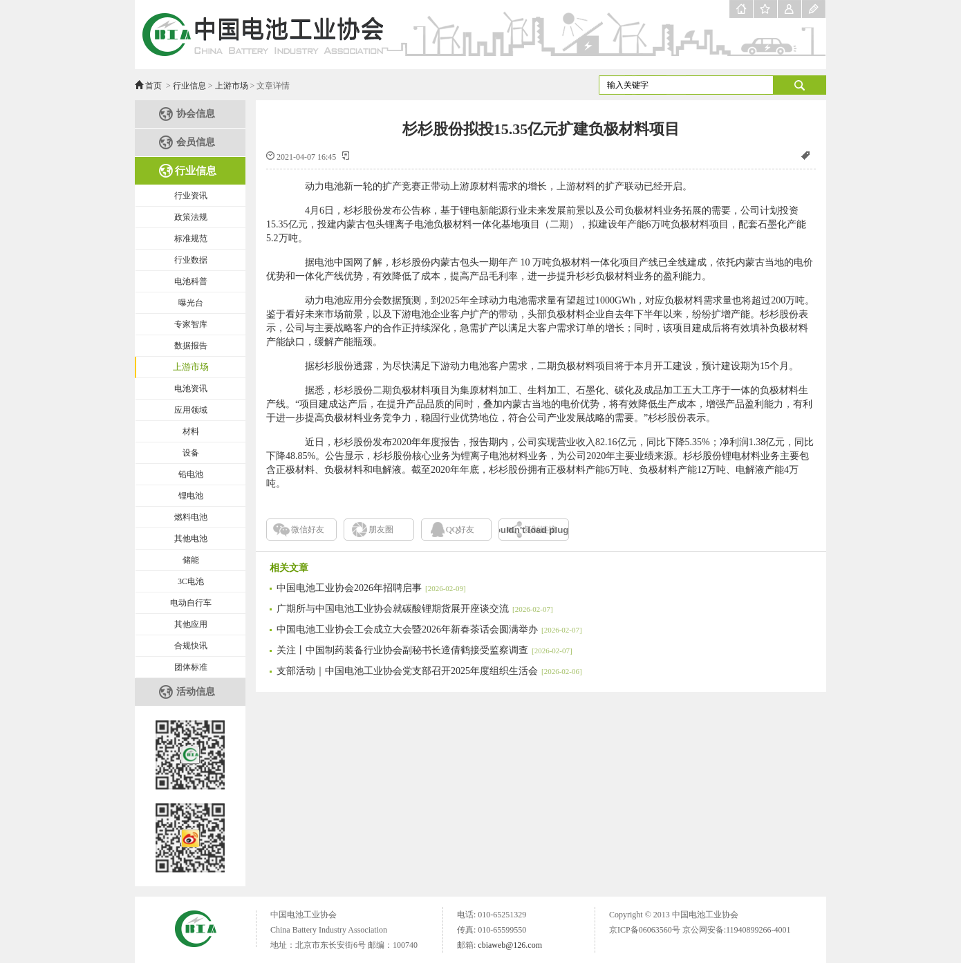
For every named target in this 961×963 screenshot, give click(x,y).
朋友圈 (380, 529)
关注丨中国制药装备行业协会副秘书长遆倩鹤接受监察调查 (424, 650)
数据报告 (190, 345)
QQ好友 (460, 529)
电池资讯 (190, 388)
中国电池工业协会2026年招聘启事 (371, 588)
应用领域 (190, 410)
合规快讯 (190, 646)
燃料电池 (190, 517)
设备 (191, 453)
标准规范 (190, 238)
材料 (191, 431)
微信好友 (307, 529)
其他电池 (190, 538)
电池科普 (190, 281)
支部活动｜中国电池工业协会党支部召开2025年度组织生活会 (429, 671)
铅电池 (190, 474)
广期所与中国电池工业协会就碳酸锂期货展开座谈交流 (415, 609)
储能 (191, 560)
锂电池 (190, 496)
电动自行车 (191, 603)
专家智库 (190, 324)
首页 (153, 86)
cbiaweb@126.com (510, 945)
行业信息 (189, 86)
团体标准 (190, 667)
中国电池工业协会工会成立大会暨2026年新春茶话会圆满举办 (429, 629)
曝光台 (190, 303)
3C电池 (191, 581)
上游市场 (231, 86)
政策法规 (190, 217)
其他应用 (190, 624)
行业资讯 (190, 195)
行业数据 (190, 260)
